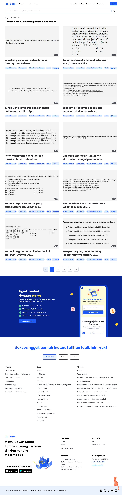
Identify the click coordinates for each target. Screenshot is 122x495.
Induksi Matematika (44, 395)
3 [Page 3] (64, 269)
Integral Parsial (42, 392)
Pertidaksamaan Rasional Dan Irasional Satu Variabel (97, 388)
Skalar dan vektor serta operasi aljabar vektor (95, 377)
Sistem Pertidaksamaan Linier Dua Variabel (93, 403)
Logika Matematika (84, 381)
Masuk (113, 4)
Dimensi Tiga (9, 381)
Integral (39, 381)
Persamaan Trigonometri (46, 413)
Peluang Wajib (10, 370)
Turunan (40, 377)
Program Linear (42, 399)
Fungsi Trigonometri (44, 410)
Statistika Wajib (10, 385)
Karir (94, 441)
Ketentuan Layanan (49, 490)
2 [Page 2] (58, 269)
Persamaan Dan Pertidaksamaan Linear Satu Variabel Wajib (99, 385)
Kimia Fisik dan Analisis (36, 68)
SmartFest (101, 4)
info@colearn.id (97, 465)
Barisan (39, 370)
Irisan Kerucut (42, 417)
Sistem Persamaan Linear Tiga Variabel (91, 392)
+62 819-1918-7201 (98, 462)
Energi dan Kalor (11, 68)
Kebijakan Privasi (36, 490)
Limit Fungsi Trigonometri (14, 388)
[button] (45, 269)
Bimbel (21, 4)
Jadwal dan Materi (77, 4)
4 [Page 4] (70, 269)
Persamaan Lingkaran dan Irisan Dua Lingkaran (54, 385)
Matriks (39, 403)
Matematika (49, 357)
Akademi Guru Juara (99, 445)
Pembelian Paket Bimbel (100, 459)
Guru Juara (90, 4)
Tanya (29, 4)
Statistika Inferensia (12, 377)
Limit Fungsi (41, 374)
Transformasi (42, 406)
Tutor (36, 4)
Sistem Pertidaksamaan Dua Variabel (91, 395)
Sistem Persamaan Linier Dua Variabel (91, 399)
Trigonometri (82, 374)
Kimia (75, 357)
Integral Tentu (42, 388)
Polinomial (40, 420)
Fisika (63, 357)
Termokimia (22, 68)
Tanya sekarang (27, 321)
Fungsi (79, 370)
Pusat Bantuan (62, 490)
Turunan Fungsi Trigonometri (15, 392)
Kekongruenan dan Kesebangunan (18, 374)
